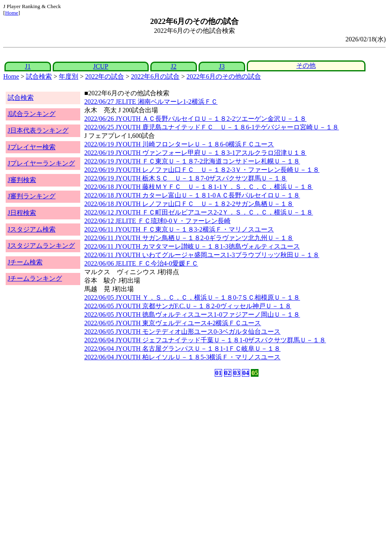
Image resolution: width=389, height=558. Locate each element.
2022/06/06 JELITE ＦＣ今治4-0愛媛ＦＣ (141, 263)
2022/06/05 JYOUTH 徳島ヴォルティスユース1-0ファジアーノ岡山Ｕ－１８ (192, 314)
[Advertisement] (155, 442)
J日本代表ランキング (38, 130)
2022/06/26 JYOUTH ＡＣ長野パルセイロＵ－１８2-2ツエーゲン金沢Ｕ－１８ (195, 118)
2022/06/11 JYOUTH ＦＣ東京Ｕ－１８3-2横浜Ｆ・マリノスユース (179, 229)
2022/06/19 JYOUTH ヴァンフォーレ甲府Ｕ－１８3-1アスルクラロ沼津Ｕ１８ (195, 152)
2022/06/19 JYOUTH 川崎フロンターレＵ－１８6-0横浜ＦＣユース (179, 144)
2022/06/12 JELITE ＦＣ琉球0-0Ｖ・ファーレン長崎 (157, 220)
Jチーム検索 (25, 262)
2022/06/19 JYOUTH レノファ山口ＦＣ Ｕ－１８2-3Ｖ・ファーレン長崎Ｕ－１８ (201, 169)
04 (245, 372)
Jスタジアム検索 (32, 229)
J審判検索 (22, 179)
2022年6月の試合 (155, 76)
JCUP (100, 66)
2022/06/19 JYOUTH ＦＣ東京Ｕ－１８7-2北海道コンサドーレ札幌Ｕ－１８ (192, 161)
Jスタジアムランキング (41, 245)
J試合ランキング (32, 113)
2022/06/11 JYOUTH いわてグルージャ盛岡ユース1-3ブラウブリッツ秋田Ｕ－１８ (201, 254)
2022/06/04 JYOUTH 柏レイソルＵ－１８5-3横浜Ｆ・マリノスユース (182, 357)
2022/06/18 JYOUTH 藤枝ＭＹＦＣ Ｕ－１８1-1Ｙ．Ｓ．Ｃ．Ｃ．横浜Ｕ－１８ (198, 186)
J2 (173, 66)
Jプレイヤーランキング (41, 163)
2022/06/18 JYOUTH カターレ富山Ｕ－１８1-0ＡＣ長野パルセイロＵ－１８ (192, 195)
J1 (27, 66)
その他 (306, 65)
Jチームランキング (35, 278)
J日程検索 (22, 212)
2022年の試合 (104, 76)
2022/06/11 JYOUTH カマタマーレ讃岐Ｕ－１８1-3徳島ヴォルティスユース (192, 246)
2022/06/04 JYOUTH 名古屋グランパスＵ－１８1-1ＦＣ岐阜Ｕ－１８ (182, 348)
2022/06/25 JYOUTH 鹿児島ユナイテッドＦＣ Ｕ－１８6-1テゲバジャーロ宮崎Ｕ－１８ (211, 127)
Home (11, 13)
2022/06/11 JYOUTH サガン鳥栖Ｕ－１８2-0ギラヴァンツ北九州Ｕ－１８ (188, 237)
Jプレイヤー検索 (32, 147)
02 (227, 372)
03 (236, 372)
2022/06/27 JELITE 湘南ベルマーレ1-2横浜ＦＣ (151, 101)
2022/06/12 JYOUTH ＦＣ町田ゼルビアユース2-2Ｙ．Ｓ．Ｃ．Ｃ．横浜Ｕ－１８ (198, 212)
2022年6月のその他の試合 (223, 76)
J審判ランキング (32, 196)
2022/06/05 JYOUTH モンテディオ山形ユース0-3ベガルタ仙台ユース (182, 331)
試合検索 (39, 76)
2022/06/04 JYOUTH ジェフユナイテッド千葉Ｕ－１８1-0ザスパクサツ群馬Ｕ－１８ (205, 340)
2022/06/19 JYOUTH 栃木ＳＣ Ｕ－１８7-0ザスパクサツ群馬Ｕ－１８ (185, 178)
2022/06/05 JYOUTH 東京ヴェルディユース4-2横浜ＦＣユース (172, 323)
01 (218, 372)
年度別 (68, 76)
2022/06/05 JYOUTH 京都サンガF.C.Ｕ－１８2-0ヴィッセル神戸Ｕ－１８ (187, 306)
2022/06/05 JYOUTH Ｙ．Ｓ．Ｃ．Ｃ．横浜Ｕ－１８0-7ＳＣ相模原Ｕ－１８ (192, 297)
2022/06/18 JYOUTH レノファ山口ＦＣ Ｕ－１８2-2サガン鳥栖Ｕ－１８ (188, 203)
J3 (221, 66)
